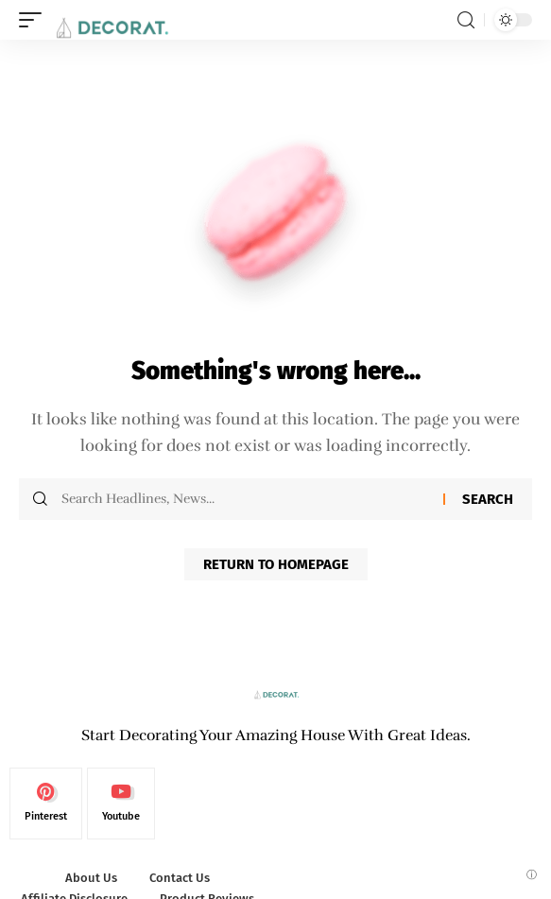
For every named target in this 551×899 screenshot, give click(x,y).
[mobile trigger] (35, 20)
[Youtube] (121, 803)
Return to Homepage (276, 564)
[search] (466, 20)
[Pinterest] (45, 803)
